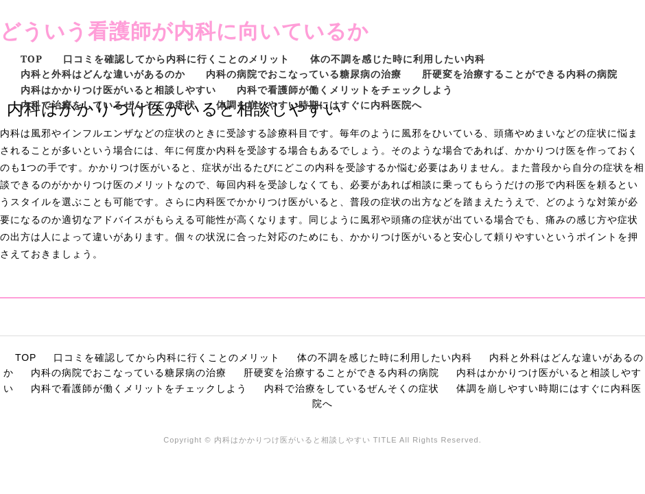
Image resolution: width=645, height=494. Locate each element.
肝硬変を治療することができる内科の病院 (520, 73)
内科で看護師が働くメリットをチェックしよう (345, 89)
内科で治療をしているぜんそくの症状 (108, 104)
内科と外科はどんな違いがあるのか (103, 73)
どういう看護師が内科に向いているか (184, 30)
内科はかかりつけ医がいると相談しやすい (118, 89)
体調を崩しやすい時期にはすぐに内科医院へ (319, 104)
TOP (32, 58)
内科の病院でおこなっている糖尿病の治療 (303, 73)
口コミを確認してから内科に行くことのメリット (176, 58)
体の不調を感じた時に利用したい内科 (397, 58)
